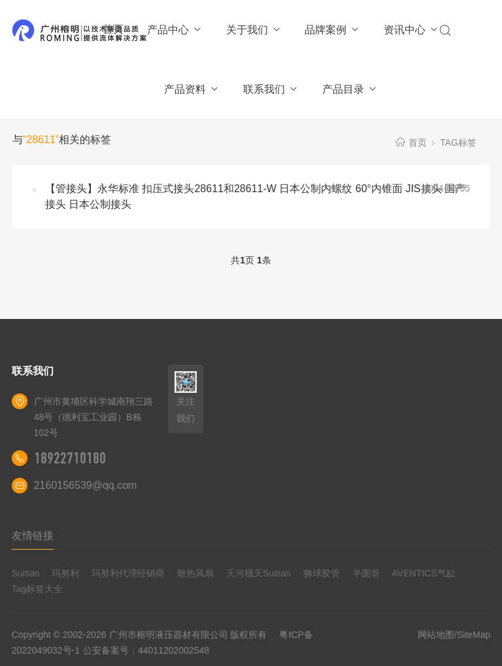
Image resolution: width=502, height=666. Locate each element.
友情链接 (33, 535)
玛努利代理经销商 (128, 573)
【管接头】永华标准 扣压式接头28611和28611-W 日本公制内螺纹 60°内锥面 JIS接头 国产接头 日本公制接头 (255, 196)
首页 (113, 29)
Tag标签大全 (37, 589)
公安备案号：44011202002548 (146, 650)
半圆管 (366, 573)
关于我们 (254, 29)
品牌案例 (332, 29)
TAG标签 (458, 142)
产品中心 (175, 29)
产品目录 (350, 89)
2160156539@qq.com (85, 485)
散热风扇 (195, 573)
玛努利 (65, 573)
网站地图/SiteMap (454, 634)
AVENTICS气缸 (424, 573)
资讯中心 (411, 29)
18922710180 (70, 458)
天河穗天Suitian (258, 573)
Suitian (26, 573)
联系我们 (271, 89)
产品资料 (192, 89)
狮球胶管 (321, 573)
